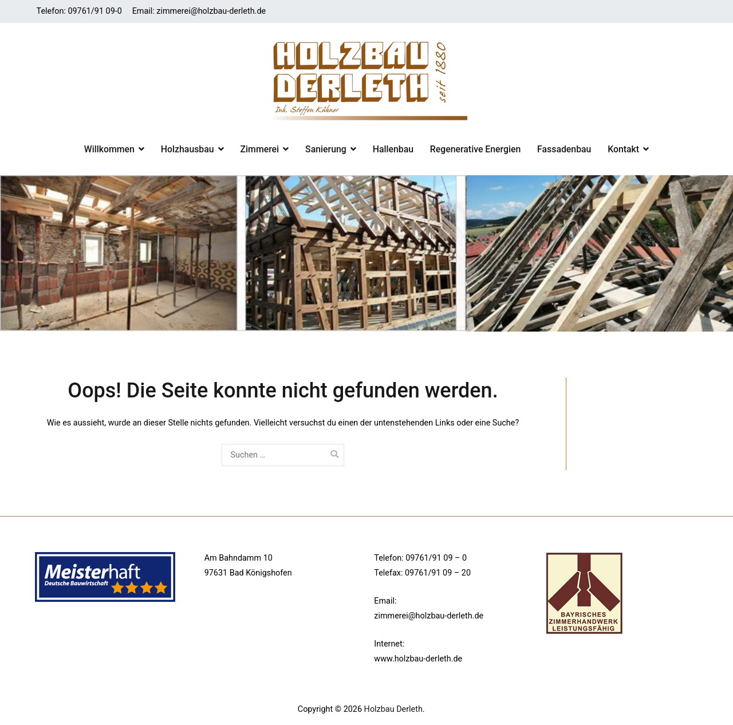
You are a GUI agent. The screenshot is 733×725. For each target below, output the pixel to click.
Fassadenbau (564, 149)
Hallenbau (393, 149)
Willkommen (109, 149)
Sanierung (325, 149)
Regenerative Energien (475, 149)
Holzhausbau (187, 149)
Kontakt (623, 149)
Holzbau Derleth (393, 709)
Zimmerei (260, 149)
